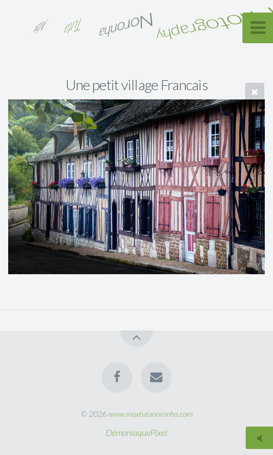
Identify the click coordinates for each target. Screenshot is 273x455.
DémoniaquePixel (136, 432)
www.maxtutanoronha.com (150, 413)
